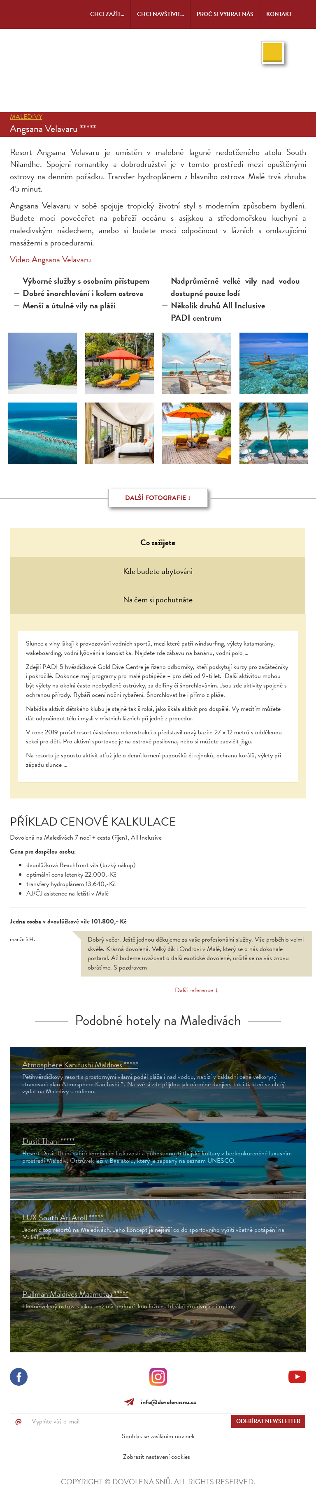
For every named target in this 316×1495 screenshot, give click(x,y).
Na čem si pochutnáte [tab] (158, 599)
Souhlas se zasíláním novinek (158, 1436)
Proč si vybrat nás (225, 14)
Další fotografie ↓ (158, 498)
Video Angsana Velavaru (50, 259)
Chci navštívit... (160, 14)
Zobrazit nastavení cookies (156, 1457)
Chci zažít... (107, 14)
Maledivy (26, 117)
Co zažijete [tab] (157, 542)
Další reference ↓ (196, 990)
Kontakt (279, 14)
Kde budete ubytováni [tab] (158, 571)
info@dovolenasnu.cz (167, 1402)
